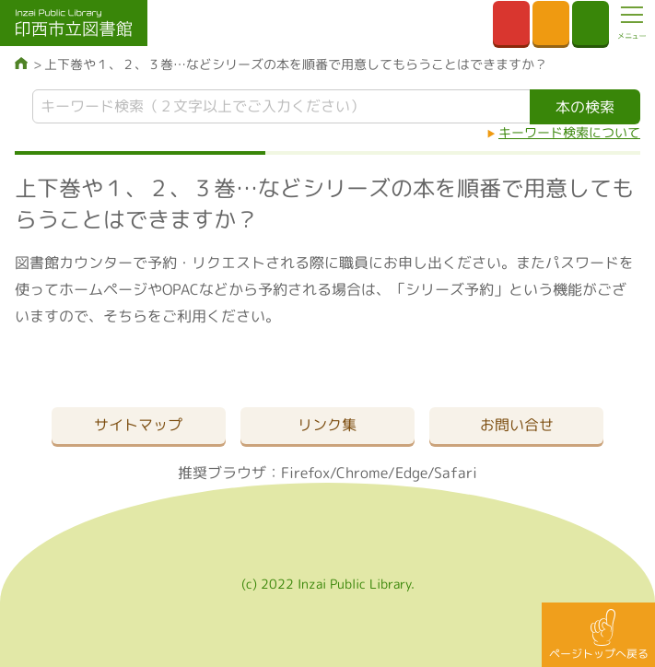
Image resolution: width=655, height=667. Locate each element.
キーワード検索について (569, 132)
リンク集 (327, 425)
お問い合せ (517, 425)
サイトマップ (138, 425)
